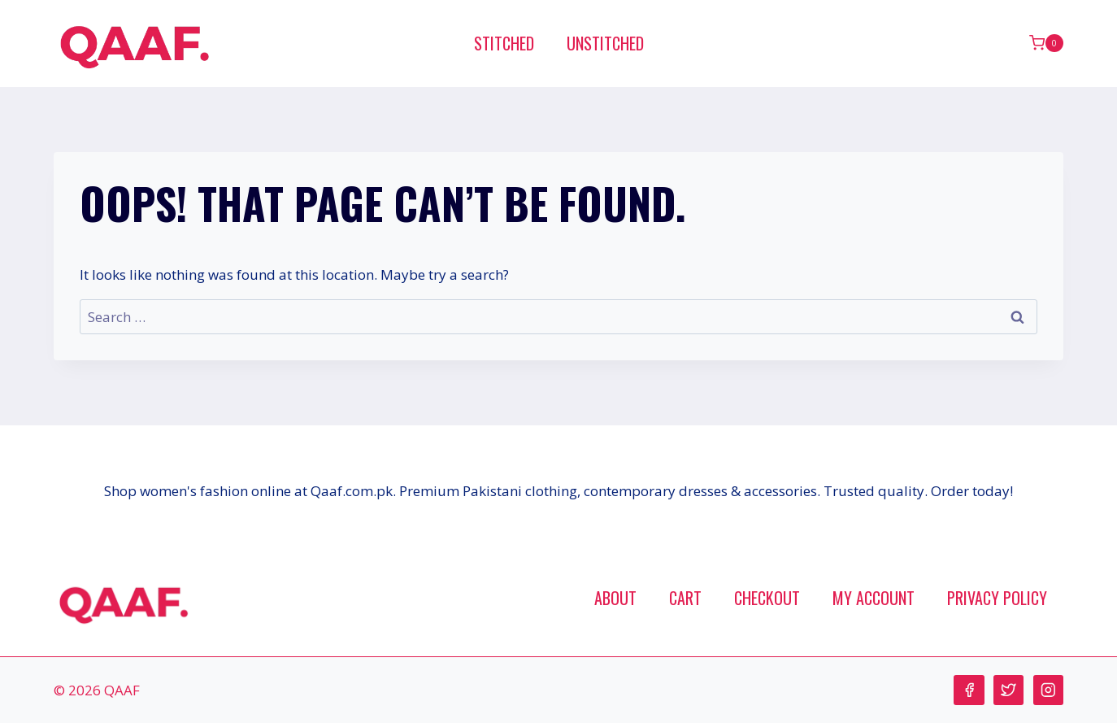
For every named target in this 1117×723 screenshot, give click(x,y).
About (615, 598)
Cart (685, 598)
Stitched (504, 43)
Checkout (767, 598)
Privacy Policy (997, 598)
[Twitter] (1008, 690)
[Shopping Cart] (1046, 43)
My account (873, 598)
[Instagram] (1048, 690)
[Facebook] (969, 690)
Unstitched (605, 43)
